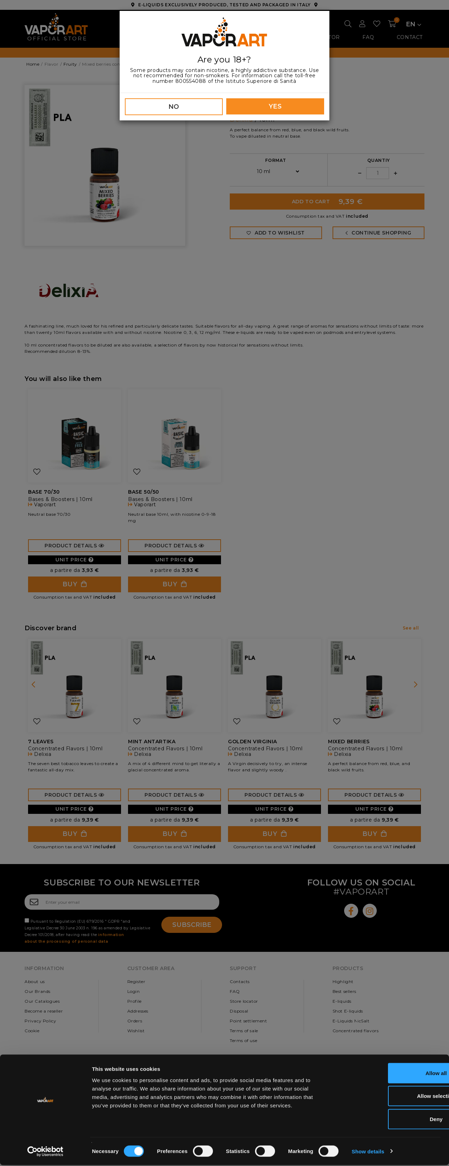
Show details (368, 1152)
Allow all (390, 1074)
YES (275, 106)
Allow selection (390, 1097)
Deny (390, 1120)
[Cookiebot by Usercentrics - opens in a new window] (45, 1152)
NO (173, 107)
